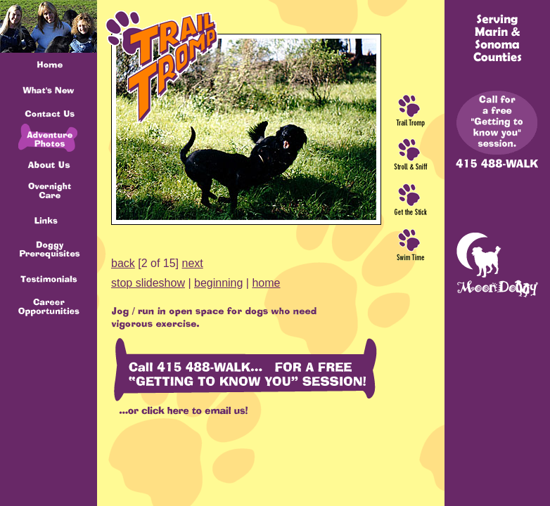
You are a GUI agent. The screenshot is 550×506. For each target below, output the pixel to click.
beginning (218, 283)
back (123, 263)
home (266, 283)
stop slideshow (148, 283)
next (192, 263)
